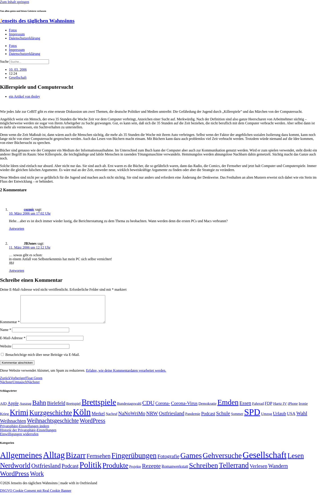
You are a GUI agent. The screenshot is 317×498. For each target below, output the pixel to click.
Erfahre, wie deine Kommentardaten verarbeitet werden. (126, 376)
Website (5, 351)
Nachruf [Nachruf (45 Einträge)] (111, 419)
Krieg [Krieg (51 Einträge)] (4, 419)
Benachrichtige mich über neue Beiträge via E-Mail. (42, 360)
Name (5, 335)
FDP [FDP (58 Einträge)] (268, 408)
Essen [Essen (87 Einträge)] (245, 408)
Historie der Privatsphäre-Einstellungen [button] (28, 435)
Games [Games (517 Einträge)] (191, 460)
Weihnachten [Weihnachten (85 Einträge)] (13, 426)
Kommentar (10, 327)
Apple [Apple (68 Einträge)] (13, 408)
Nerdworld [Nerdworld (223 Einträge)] (15, 471)
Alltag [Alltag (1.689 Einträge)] (54, 460)
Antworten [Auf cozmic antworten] (16, 228)
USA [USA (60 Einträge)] (291, 419)
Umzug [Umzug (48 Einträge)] (266, 419)
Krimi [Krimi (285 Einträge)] (19, 417)
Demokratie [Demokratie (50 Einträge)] (207, 409)
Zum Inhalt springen (14, 2)
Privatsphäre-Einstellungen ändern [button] (24, 431)
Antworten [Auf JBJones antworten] (16, 270)
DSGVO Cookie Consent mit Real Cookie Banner (35, 496)
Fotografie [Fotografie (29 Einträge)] (168, 461)
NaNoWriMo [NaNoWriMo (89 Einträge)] (131, 418)
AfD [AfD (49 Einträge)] (3, 409)
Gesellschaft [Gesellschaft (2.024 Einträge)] (265, 460)
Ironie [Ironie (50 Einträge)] (303, 409)
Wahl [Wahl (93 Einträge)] (301, 418)
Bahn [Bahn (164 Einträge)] (39, 407)
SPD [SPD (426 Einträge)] (252, 417)
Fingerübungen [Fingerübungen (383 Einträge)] (134, 461)
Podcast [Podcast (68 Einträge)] (208, 418)
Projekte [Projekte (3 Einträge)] (135, 472)
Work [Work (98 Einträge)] (37, 479)
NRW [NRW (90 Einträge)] (152, 418)
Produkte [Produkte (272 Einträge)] (115, 471)
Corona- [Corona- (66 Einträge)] (162, 408)
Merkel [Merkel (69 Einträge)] (98, 418)
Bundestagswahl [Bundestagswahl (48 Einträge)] (129, 409)
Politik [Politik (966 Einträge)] (90, 470)
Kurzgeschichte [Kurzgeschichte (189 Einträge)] (50, 418)
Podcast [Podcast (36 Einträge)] (70, 471)
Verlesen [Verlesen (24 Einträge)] (258, 471)
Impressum (17, 34)
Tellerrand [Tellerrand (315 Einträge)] (234, 471)
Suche (4, 61)
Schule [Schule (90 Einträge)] (223, 418)
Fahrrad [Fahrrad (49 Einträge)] (258, 409)
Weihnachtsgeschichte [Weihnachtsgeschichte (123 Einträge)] (53, 426)
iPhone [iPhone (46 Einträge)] (293, 409)
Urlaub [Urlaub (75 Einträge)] (279, 418)
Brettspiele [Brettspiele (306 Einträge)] (99, 407)
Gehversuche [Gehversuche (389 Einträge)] (222, 461)
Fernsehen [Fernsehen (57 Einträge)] (99, 461)
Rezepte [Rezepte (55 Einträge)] (151, 471)
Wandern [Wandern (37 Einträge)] (278, 471)
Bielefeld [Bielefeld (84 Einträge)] (56, 408)
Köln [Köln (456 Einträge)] (82, 417)
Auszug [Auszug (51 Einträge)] (25, 409)
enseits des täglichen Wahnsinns (37, 21)
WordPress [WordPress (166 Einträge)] (14, 479)
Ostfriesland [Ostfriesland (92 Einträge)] (171, 418)
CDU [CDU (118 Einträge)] (148, 408)
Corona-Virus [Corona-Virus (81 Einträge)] (184, 408)
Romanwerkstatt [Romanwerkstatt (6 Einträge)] (175, 472)
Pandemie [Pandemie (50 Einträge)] (192, 419)
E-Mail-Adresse (12, 343)
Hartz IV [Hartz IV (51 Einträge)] (280, 409)
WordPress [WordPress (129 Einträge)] (92, 426)
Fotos (13, 30)
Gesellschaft (17, 77)
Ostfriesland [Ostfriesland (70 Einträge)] (46, 471)
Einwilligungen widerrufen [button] (19, 439)
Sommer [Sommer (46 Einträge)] (237, 419)
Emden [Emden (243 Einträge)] (227, 407)
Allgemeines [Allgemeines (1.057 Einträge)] (21, 460)
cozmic (29, 209)
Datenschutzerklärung (24, 38)
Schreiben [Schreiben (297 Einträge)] (203, 471)
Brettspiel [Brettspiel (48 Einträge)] (73, 409)
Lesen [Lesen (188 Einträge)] (295, 461)
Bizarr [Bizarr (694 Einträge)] (76, 460)
